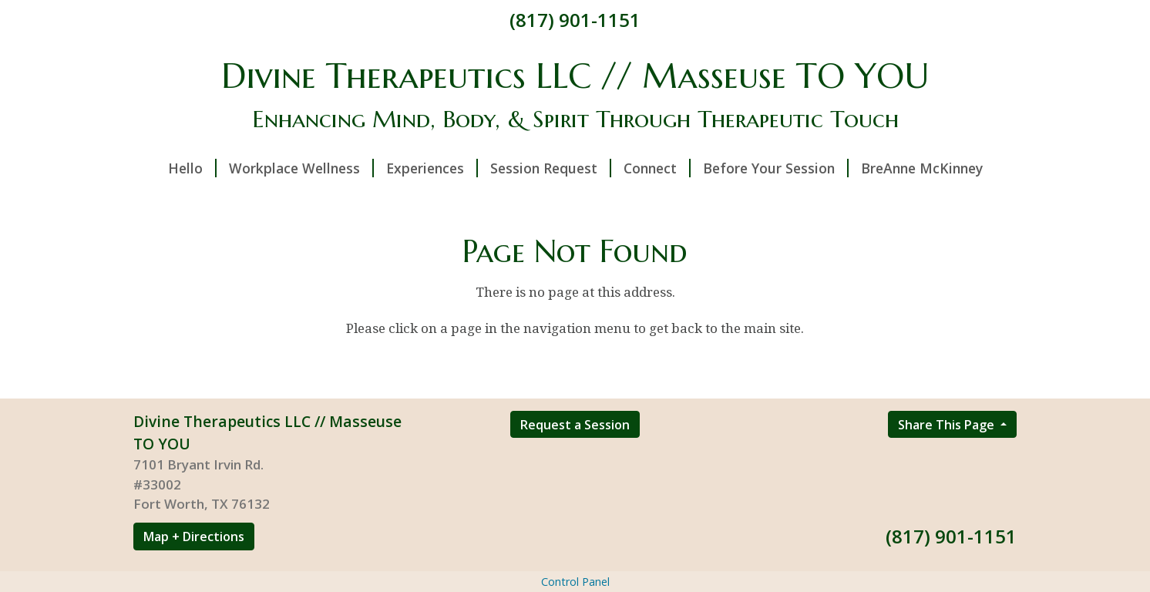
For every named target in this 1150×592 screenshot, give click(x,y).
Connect (657, 168)
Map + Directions (193, 536)
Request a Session (575, 424)
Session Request (550, 168)
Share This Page (947, 424)
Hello (192, 168)
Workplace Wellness (301, 168)
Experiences (432, 168)
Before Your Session (776, 168)
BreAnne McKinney (922, 168)
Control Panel (575, 581)
